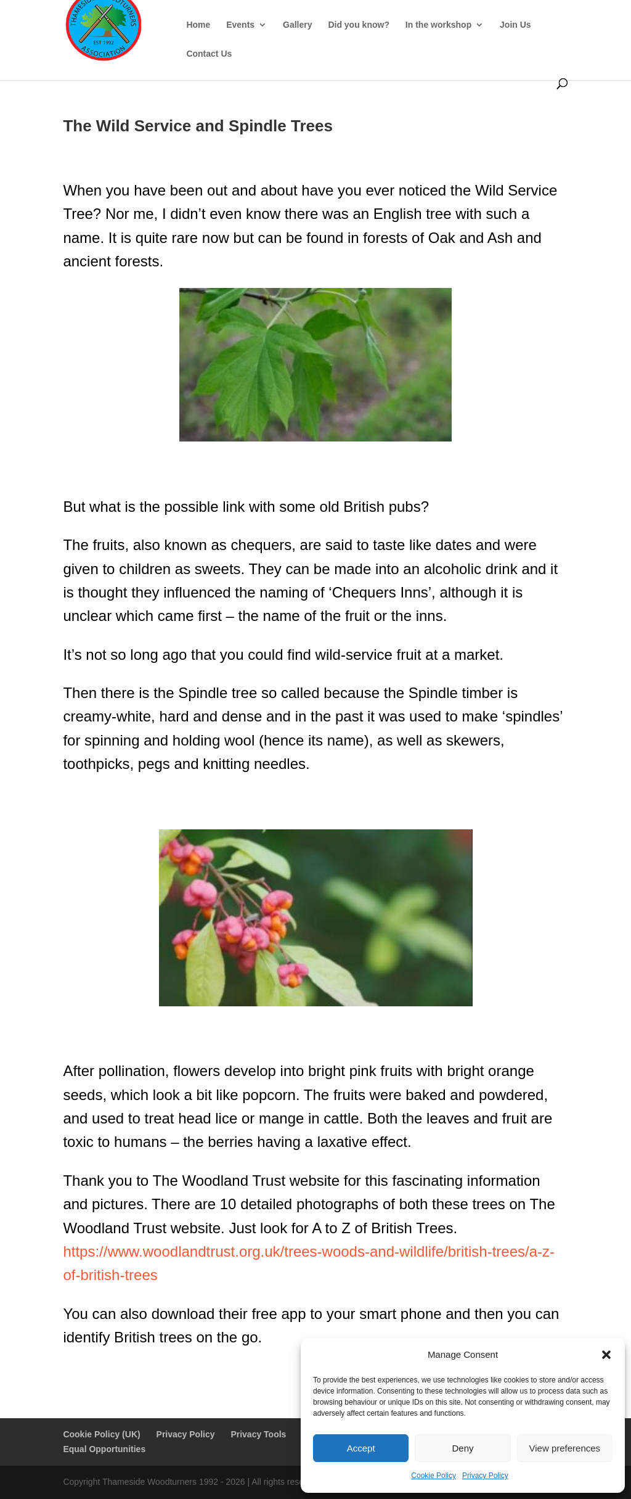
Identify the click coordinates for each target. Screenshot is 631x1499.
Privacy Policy (485, 1475)
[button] (606, 1355)
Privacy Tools (258, 1434)
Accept (361, 1448)
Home (198, 25)
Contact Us (209, 54)
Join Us (515, 25)
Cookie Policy (433, 1475)
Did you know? (358, 25)
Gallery (297, 25)
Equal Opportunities (104, 1449)
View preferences (565, 1448)
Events (240, 25)
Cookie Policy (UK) (101, 1434)
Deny (462, 1448)
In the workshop (438, 25)
